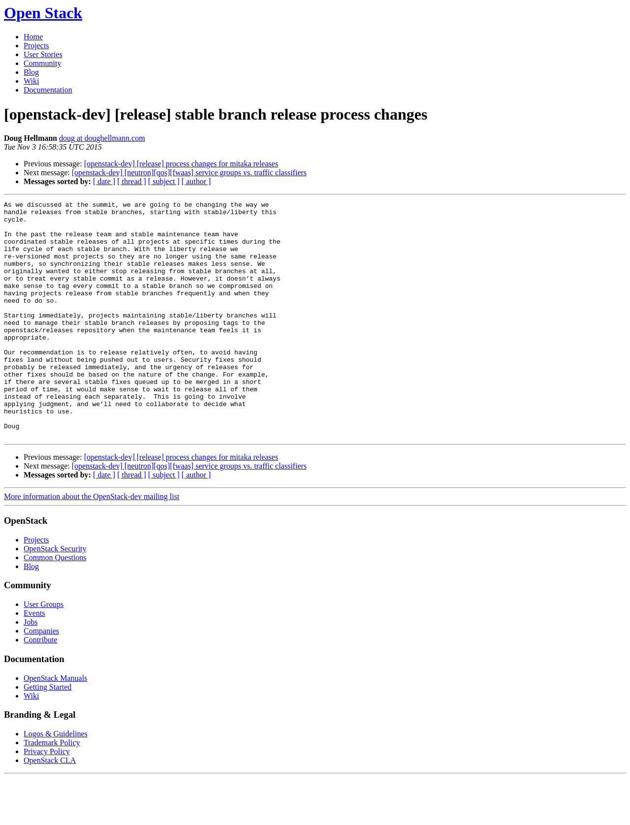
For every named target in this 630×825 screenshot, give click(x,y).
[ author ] (196, 181)
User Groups (43, 651)
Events (34, 660)
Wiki (31, 81)
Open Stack (43, 13)
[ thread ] (131, 181)
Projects (36, 45)
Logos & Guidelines (56, 781)
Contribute (40, 687)
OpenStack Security (55, 596)
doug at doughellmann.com (102, 138)
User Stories (43, 54)
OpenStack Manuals (55, 725)
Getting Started (47, 734)
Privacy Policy (47, 798)
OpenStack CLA (50, 807)
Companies (41, 678)
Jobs (30, 669)
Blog (31, 72)
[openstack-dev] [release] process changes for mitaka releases (181, 163)
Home (33, 36)
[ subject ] (164, 181)
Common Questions (55, 605)
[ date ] (104, 181)
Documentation (48, 90)
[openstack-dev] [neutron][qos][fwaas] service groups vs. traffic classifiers (189, 172)
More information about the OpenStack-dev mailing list (91, 543)
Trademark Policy (52, 790)
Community (42, 63)
